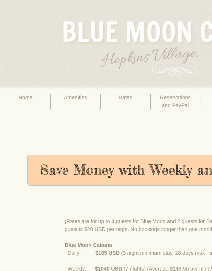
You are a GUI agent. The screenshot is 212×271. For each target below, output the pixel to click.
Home (25, 97)
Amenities (75, 97)
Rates (125, 97)
